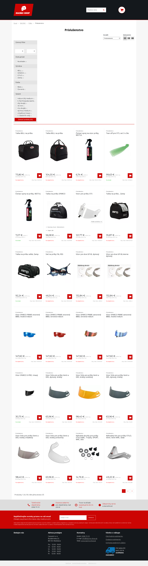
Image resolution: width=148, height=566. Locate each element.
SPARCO (22, 73)
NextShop (68, 563)
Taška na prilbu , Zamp (115, 194)
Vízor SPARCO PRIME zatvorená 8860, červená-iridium (88, 316)
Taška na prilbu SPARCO (55, 194)
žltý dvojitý (22, 103)
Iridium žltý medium (26, 98)
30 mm (21, 106)
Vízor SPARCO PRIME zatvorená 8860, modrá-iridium (118, 316)
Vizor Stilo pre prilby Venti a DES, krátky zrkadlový (27, 437)
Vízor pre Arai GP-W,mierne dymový (117, 255)
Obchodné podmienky (114, 536)
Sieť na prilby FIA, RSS (54, 254)
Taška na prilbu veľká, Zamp (27, 254)
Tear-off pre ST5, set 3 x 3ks (117, 133)
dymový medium (25, 111)
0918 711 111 (86, 536)
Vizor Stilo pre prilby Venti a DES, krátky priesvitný (57, 437)
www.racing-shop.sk (88, 541)
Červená (21, 89)
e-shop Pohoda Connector (79, 563)
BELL (20, 71)
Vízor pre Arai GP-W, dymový (87, 254)
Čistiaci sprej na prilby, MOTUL (28, 194)
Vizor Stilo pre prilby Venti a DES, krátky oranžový (87, 376)
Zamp (21, 78)
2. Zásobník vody (25, 115)
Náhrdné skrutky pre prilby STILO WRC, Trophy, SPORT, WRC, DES (87, 438)
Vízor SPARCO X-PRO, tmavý (26, 375)
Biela (20, 87)
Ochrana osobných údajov (116, 543)
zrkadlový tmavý (25, 113)
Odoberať (91, 517)
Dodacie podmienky (113, 539)
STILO (21, 75)
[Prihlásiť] (114, 10)
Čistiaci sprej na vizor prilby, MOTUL (87, 134)
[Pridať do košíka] (39, 175)
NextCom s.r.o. (92, 563)
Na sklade (22, 61)
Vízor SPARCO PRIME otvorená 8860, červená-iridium (58, 316)
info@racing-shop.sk (89, 538)
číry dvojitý (22, 108)
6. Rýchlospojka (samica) (27, 101)
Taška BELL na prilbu (24, 133)
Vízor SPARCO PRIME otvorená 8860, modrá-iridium (27, 316)
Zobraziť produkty (25, 119)
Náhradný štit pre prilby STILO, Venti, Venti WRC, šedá (119, 437)
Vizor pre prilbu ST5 (84, 194)
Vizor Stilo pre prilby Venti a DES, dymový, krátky (57, 376)
